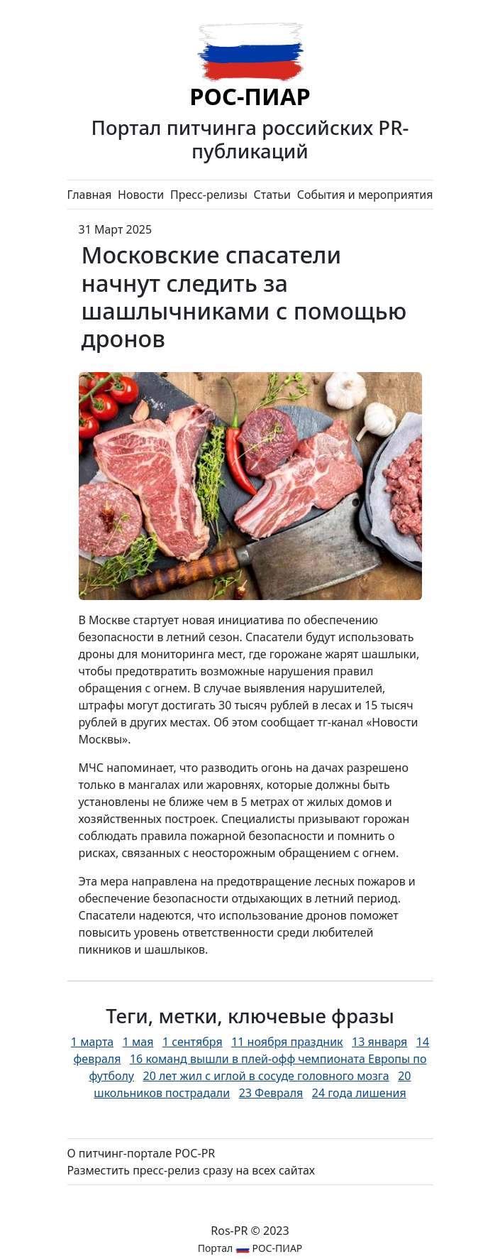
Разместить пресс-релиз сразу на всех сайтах (191, 1170)
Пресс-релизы (209, 194)
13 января (379, 1042)
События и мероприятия (365, 194)
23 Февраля (271, 1093)
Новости (141, 194)
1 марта (92, 1042)
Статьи (272, 194)
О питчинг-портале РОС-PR (141, 1153)
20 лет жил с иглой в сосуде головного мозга (266, 1076)
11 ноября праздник (287, 1042)
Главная (89, 194)
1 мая (138, 1042)
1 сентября (192, 1042)
